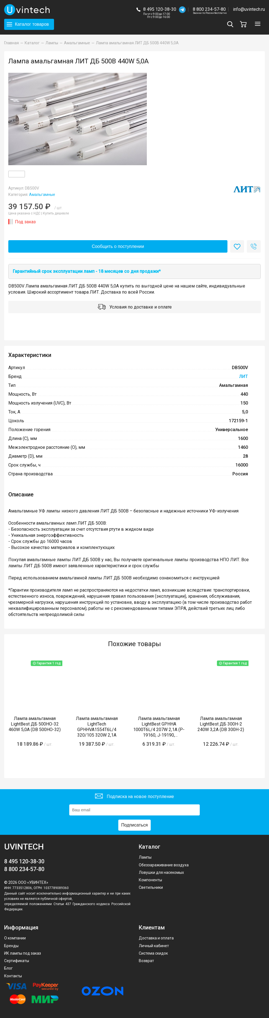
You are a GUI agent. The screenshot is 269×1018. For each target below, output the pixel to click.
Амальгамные (42, 194)
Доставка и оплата (156, 938)
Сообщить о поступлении (118, 246)
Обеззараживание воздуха (164, 865)
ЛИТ (243, 376)
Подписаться (134, 825)
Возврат (146, 961)
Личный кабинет (154, 946)
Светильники (151, 887)
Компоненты (150, 880)
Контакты (13, 976)
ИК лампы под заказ (22, 953)
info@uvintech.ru (249, 9)
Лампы (145, 857)
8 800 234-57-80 (210, 9)
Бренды (11, 946)
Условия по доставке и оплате (135, 308)
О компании (15, 938)
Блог (8, 968)
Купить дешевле (56, 213)
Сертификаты (16, 961)
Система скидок (153, 953)
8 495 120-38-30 (159, 9)
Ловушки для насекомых (161, 872)
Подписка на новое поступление (134, 796)
